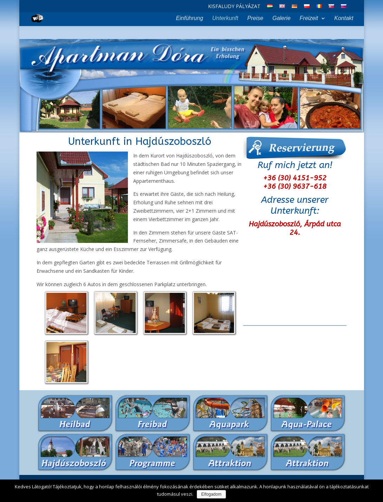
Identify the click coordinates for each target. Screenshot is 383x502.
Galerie (281, 18)
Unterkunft (225, 18)
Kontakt (343, 18)
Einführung (189, 18)
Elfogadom (211, 494)
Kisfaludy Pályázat (234, 6)
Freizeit (309, 18)
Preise (255, 18)
